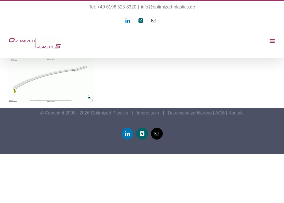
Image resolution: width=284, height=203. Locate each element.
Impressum (148, 113)
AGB (220, 113)
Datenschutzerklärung (190, 113)
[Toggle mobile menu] (273, 41)
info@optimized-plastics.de (168, 7)
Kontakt (236, 113)
